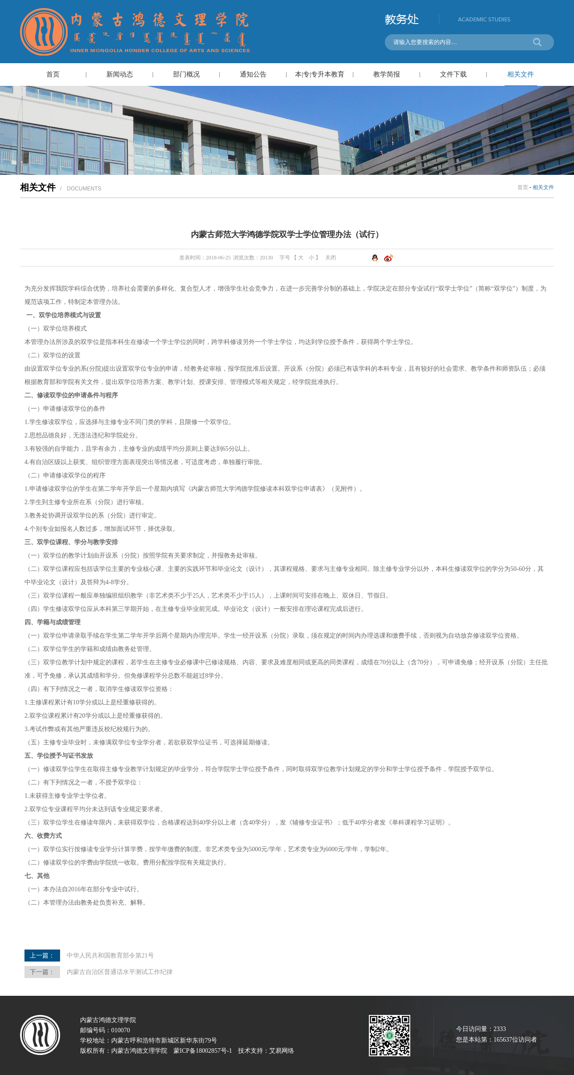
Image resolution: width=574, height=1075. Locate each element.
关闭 (330, 258)
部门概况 (186, 74)
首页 (53, 74)
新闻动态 (119, 74)
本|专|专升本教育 (319, 74)
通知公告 (253, 74)
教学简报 (386, 74)
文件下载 (453, 74)
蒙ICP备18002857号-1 (203, 1050)
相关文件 (520, 74)
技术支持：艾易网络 (266, 1050)
